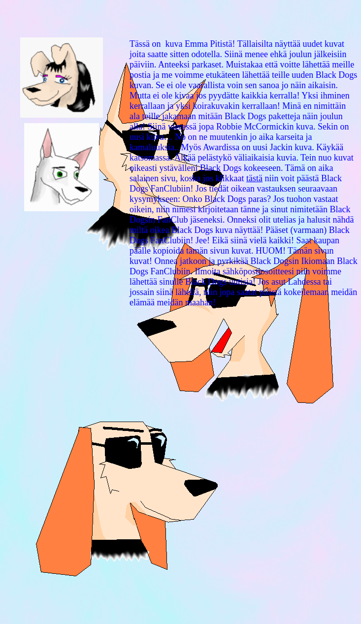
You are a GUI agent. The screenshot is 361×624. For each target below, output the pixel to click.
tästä (254, 178)
